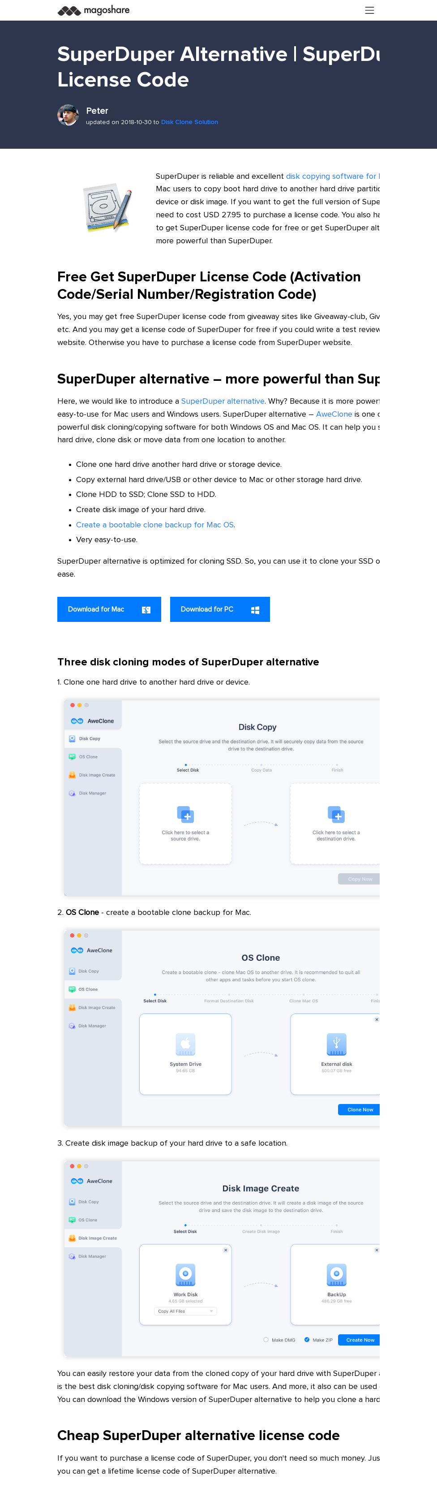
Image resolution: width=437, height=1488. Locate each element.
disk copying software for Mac (339, 177)
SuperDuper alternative (223, 401)
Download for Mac (109, 609)
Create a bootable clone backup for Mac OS (155, 525)
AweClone (334, 414)
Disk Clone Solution (189, 122)
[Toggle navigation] (370, 10)
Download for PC (220, 610)
